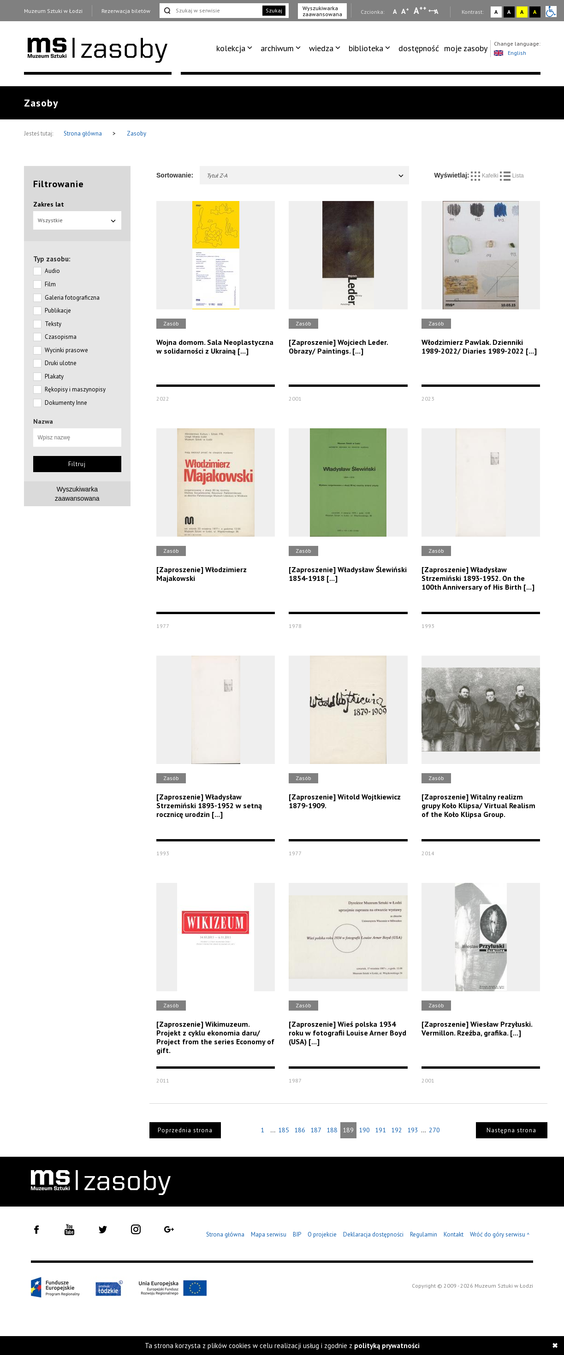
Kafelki (485, 175)
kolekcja (230, 48)
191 (380, 1130)
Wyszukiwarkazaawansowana (77, 493)
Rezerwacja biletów (125, 10)
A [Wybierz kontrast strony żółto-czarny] (521, 11)
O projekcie (322, 1234)
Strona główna (83, 133)
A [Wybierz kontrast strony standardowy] (496, 11)
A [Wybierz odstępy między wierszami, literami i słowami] (436, 11)
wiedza (321, 48)
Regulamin (423, 1234)
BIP (297, 1234)
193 (412, 1130)
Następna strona (511, 1130)
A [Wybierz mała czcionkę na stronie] (395, 11)
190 (364, 1130)
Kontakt (453, 1234)
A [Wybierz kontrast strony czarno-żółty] (534, 11)
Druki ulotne (61, 363)
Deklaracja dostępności (373, 1234)
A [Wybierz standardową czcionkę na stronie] (405, 11)
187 (315, 1130)
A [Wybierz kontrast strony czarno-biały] (509, 11)
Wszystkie (77, 220)
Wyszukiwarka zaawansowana (322, 11)
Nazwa (43, 421)
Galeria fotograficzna (72, 298)
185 (283, 1130)
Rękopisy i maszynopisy (75, 389)
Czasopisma (61, 337)
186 (299, 1130)
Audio (52, 271)
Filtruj (77, 464)
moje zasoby (465, 48)
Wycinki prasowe (66, 350)
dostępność (418, 48)
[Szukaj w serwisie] (210, 10)
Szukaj (274, 10)
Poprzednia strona (185, 1130)
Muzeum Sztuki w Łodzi (53, 10)
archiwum (277, 48)
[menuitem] (235, 48)
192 (396, 1130)
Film (50, 284)
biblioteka (366, 48)
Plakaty (54, 376)
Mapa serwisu (268, 1234)
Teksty (53, 324)
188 (332, 1130)
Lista (512, 175)
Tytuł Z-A (305, 175)
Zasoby (136, 133)
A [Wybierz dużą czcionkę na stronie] (420, 10)
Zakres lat (48, 204)
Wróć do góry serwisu (500, 1235)
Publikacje (58, 310)
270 (434, 1130)
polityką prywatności (387, 1345)
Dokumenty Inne (66, 403)
